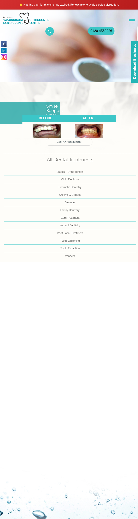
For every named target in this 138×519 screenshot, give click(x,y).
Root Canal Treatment (71, 233)
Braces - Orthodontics (71, 171)
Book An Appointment (69, 141)
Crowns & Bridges (71, 194)
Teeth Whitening (71, 240)
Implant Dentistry (71, 225)
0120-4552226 (101, 31)
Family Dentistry (71, 210)
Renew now (77, 4)
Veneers (71, 256)
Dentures (71, 202)
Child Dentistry (71, 179)
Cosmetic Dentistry (71, 187)
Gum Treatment (71, 217)
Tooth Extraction (71, 248)
